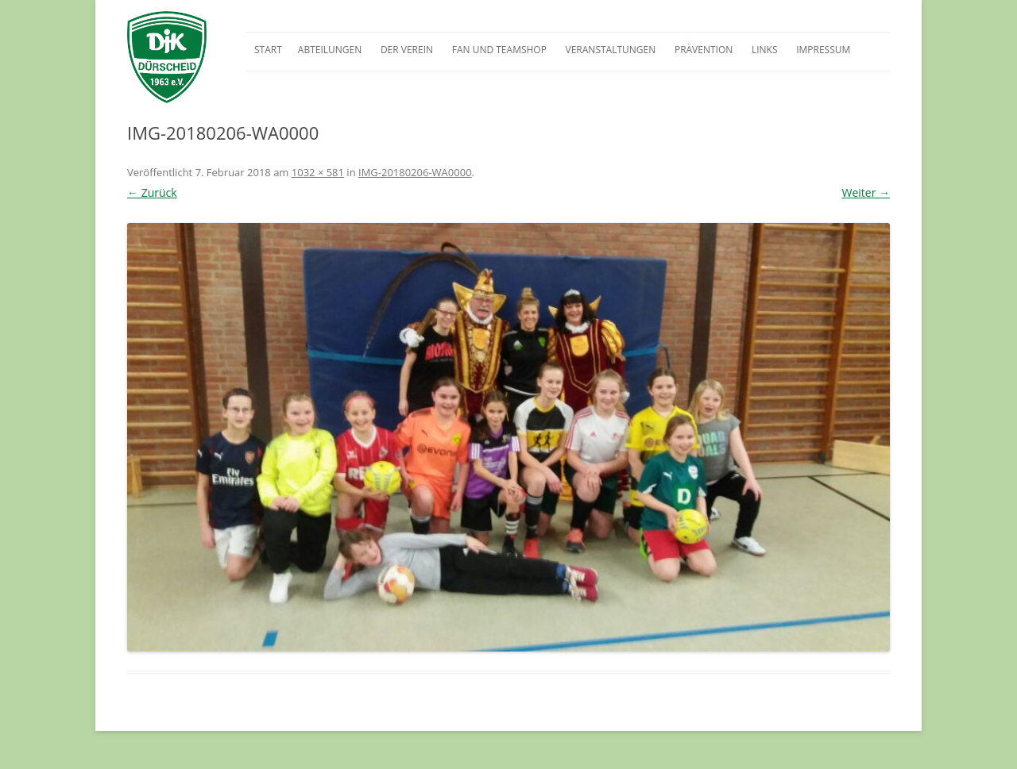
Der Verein (407, 49)
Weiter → (865, 192)
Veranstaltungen (611, 49)
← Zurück (152, 192)
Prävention (704, 49)
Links (765, 49)
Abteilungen (330, 49)
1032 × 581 (318, 172)
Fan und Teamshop (499, 49)
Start (268, 49)
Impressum (823, 49)
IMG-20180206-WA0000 (415, 172)
